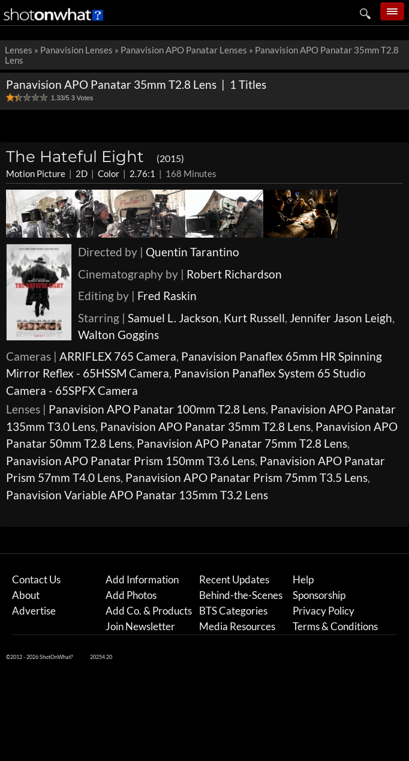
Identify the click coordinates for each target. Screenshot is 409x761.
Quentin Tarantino (192, 252)
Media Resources (237, 626)
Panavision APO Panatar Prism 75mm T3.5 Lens (246, 477)
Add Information (142, 579)
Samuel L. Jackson (173, 318)
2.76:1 (142, 173)
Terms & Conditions (335, 626)
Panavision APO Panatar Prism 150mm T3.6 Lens (130, 461)
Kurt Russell (254, 318)
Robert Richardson (234, 274)
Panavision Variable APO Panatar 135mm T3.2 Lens (137, 495)
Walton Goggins (118, 334)
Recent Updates (234, 579)
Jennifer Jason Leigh (341, 318)
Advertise (34, 610)
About (26, 595)
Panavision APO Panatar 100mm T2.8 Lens (157, 409)
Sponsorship (319, 595)
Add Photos (131, 595)
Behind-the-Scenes (240, 595)
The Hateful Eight (95, 156)
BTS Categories (233, 610)
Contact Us (36, 579)
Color (108, 173)
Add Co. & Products (149, 610)
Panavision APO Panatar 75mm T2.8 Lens (242, 443)
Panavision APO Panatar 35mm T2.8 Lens (205, 426)
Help (303, 579)
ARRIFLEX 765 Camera (117, 356)
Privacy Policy (323, 610)
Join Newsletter (140, 626)
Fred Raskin (167, 295)
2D (82, 173)
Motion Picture (35, 173)
